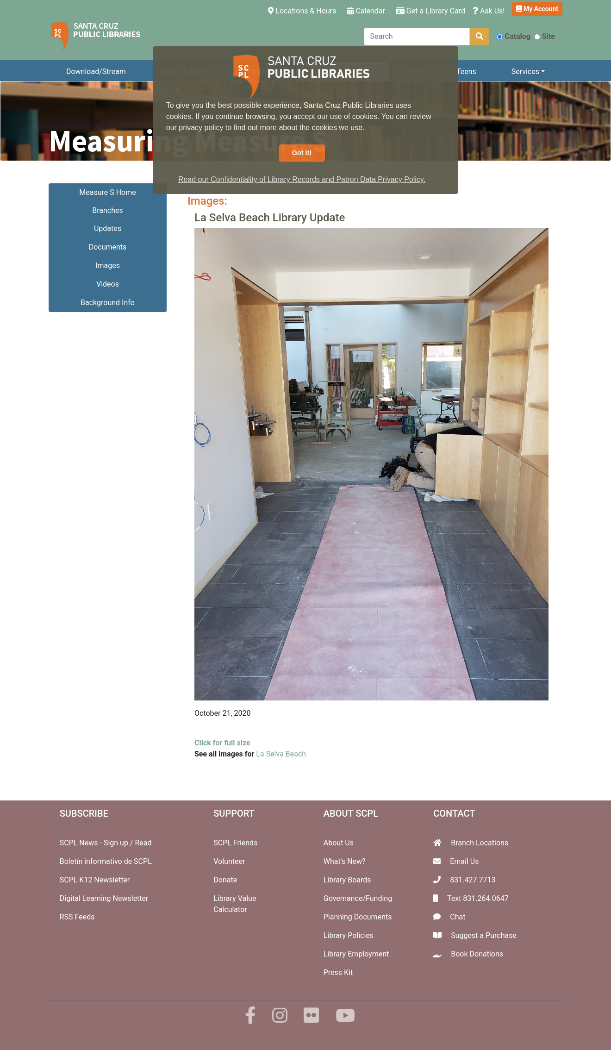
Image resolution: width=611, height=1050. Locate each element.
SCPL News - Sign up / (97, 842)
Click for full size (222, 742)
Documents (108, 247)
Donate (225, 879)
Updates (107, 228)
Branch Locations (479, 842)
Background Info (108, 302)
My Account (537, 8)
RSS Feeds (77, 916)
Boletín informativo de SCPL (106, 861)
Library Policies (349, 935)
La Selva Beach (281, 754)
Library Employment (356, 954)
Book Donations (477, 954)
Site (544, 36)
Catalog (513, 36)
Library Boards (347, 879)
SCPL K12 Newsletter (95, 879)
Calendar (366, 10)
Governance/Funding (358, 898)
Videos (107, 284)
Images (107, 265)
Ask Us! (489, 10)
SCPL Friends (235, 842)
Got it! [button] (302, 152)
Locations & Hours (304, 10)
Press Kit (338, 972)
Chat (457, 916)
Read (143, 842)
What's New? (345, 861)
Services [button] (525, 71)
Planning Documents (358, 916)
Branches (107, 210)
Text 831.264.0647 (478, 898)
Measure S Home (107, 192)
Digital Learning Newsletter (104, 898)
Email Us (464, 861)
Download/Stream (96, 71)
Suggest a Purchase (484, 935)
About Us (339, 842)
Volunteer (229, 861)
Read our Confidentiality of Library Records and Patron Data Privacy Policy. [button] (301, 179)
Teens (466, 71)
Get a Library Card (430, 10)
